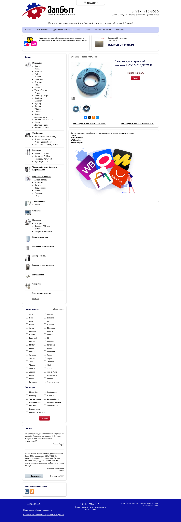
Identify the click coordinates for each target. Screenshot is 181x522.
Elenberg (32, 331)
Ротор (37, 122)
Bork (31, 321)
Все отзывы (55, 476)
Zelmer (37, 87)
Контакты (120, 29)
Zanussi (50, 368)
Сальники (39, 193)
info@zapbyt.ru (33, 503)
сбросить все (58, 309)
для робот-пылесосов (44, 231)
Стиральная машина (37, 412)
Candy (31, 328)
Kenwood (39, 82)
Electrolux (51, 328)
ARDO (31, 314)
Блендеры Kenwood (43, 159)
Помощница (52, 375)
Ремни (37, 190)
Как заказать (43, 29)
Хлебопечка (52, 392)
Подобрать (44, 418)
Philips (37, 74)
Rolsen (32, 351)
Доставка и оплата (61, 29)
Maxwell (32, 341)
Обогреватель (34, 402)
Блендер (32, 395)
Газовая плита (34, 409)
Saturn (49, 355)
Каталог (28, 29)
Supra (49, 358)
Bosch (37, 69)
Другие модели (41, 125)
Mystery (38, 103)
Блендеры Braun (42, 153)
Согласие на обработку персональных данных (43, 514)
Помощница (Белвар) (44, 119)
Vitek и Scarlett (41, 90)
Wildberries (71, 40)
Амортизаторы (41, 179)
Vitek (49, 365)
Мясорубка (33, 392)
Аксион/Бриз (52, 372)
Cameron (38, 101)
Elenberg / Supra (42, 95)
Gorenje (38, 106)
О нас (77, 29)
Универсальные (53, 382)
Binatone (38, 98)
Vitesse (38, 109)
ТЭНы (37, 195)
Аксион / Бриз (41, 117)
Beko (31, 318)
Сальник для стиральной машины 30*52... (137, 124)
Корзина (91, 2)
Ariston (50, 314)
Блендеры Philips (42, 156)
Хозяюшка (39, 111)
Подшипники (40, 188)
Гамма (37, 114)
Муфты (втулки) (41, 161)
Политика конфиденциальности (37, 510)
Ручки (37, 204)
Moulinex (39, 71)
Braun (37, 66)
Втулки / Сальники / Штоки (47, 144)
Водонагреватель (54, 402)
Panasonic (39, 79)
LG (48, 338)
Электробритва (53, 399)
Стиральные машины (79, 57)
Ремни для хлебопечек (44, 142)
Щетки (37, 228)
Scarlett (32, 358)
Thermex (50, 362)
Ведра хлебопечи (42, 139)
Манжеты (39, 182)
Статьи (87, 29)
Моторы (38, 223)
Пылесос (50, 395)
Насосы (38, 185)
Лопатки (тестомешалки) (45, 136)
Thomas (32, 365)
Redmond (39, 76)
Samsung (32, 355)
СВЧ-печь (33, 406)
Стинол (50, 378)
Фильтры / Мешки (42, 226)
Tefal (36, 85)
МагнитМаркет (61, 40)
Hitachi (32, 334)
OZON (53, 40)
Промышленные (42, 127)
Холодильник (52, 406)
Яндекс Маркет (81, 40)
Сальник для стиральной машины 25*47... (89, 124)
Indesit (49, 334)
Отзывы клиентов (103, 29)
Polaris (37, 93)
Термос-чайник (35, 399)
